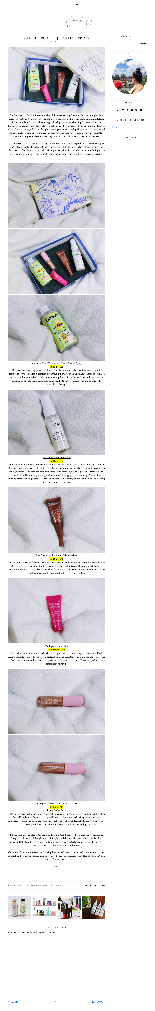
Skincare (56, 885)
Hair (38, 885)
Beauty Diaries (26, 885)
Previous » (98, 1002)
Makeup (46, 885)
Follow (115, 127)
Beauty (13, 885)
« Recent (14, 1002)
